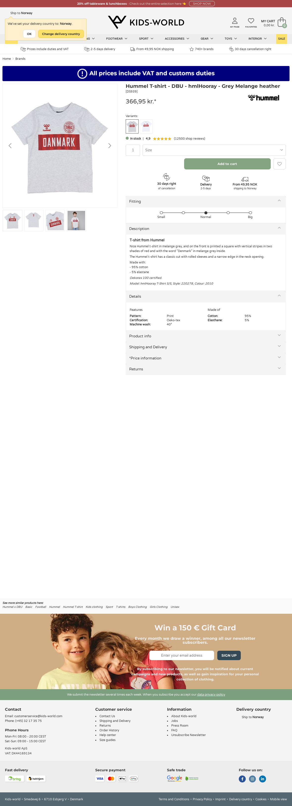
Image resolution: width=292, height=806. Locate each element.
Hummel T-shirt (73, 607)
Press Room (179, 725)
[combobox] (214, 150)
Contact (13, 709)
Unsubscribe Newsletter (188, 735)
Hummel (54, 607)
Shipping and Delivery (148, 347)
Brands (20, 59)
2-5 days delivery (99, 49)
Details (135, 296)
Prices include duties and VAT (45, 49)
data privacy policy (211, 695)
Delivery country (240, 799)
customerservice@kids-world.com (38, 716)
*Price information (145, 358)
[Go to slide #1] (12, 220)
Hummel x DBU (12, 607)
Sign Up (229, 655)
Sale (281, 38)
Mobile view (278, 799)
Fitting (135, 201)
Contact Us (107, 716)
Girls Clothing (159, 607)
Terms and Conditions (174, 799)
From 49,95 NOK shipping (152, 49)
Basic (28, 607)
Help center (107, 735)
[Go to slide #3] (55, 220)
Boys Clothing (137, 607)
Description (139, 228)
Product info (140, 336)
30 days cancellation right (250, 49)
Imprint (220, 799)
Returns (136, 369)
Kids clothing (94, 607)
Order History (109, 730)
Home (6, 59)
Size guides (107, 740)
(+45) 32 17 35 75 (28, 721)
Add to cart (227, 164)
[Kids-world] (146, 22)
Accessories (177, 38)
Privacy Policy (202, 799)
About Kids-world (183, 716)
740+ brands (202, 49)
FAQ (174, 730)
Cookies (261, 799)
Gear (207, 38)
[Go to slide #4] (76, 220)
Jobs (174, 721)
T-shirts (120, 607)
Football (40, 607)
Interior (257, 38)
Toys (231, 38)
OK (29, 34)
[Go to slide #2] (34, 220)
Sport (146, 38)
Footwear (116, 38)
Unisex (174, 607)
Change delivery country (61, 34)
